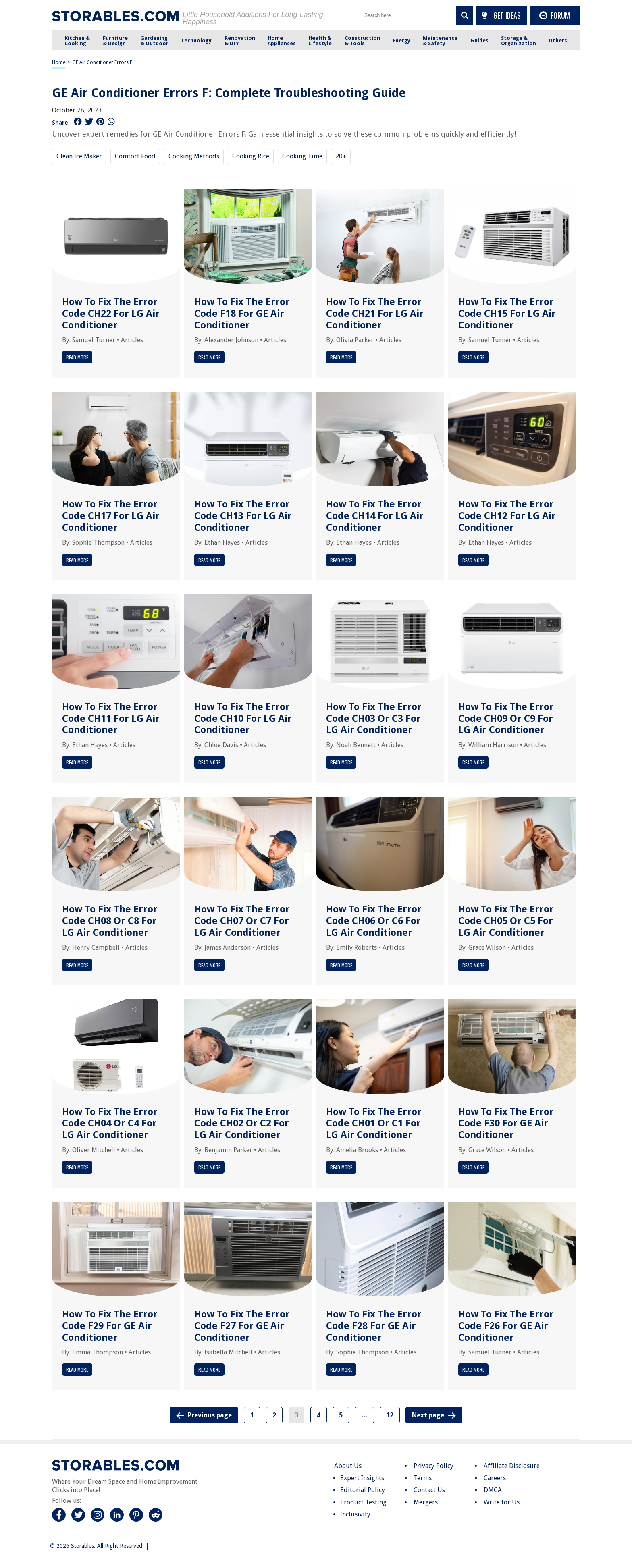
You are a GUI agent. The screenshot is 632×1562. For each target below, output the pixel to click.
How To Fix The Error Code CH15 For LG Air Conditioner (507, 313)
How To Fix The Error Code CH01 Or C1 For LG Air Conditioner (374, 1123)
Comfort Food (135, 156)
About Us (348, 1466)
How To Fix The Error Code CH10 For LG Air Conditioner (243, 718)
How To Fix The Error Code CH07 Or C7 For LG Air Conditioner (242, 921)
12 (389, 1415)
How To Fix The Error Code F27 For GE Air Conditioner (242, 1326)
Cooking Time (302, 156)
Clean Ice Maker (79, 156)
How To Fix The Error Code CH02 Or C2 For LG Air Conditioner (242, 1123)
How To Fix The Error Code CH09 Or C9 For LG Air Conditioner (506, 718)
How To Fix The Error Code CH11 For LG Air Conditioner (111, 718)
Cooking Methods (193, 156)
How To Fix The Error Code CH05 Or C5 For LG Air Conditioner (506, 921)
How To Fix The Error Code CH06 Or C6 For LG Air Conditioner (374, 921)
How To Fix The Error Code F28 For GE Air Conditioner (374, 1326)
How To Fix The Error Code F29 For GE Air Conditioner (110, 1326)
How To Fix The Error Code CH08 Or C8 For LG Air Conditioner (110, 921)
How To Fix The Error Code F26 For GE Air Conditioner (506, 1326)
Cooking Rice (250, 156)
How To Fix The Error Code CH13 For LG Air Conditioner (243, 516)
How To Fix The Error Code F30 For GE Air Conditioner (506, 1123)
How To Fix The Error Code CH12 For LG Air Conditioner (507, 516)
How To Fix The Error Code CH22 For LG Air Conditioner (111, 313)
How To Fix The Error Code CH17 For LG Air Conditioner (111, 516)
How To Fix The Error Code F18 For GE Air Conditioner (242, 313)
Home (58, 62)
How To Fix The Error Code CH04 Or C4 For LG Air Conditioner (110, 1123)
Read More (77, 357)
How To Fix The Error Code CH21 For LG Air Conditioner (375, 313)
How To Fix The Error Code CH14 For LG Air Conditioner (375, 516)
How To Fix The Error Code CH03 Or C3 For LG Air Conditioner (374, 718)
